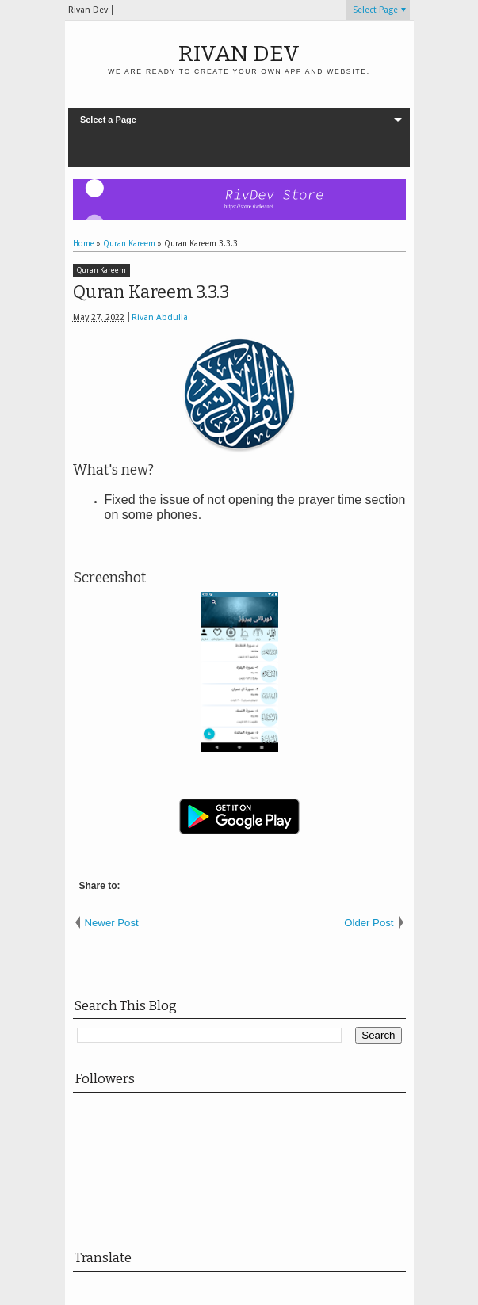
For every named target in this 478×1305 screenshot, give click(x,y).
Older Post (368, 923)
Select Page (375, 10)
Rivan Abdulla (160, 317)
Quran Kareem (101, 270)
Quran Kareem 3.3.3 (151, 292)
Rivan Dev (239, 53)
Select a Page (108, 119)
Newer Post (112, 923)
